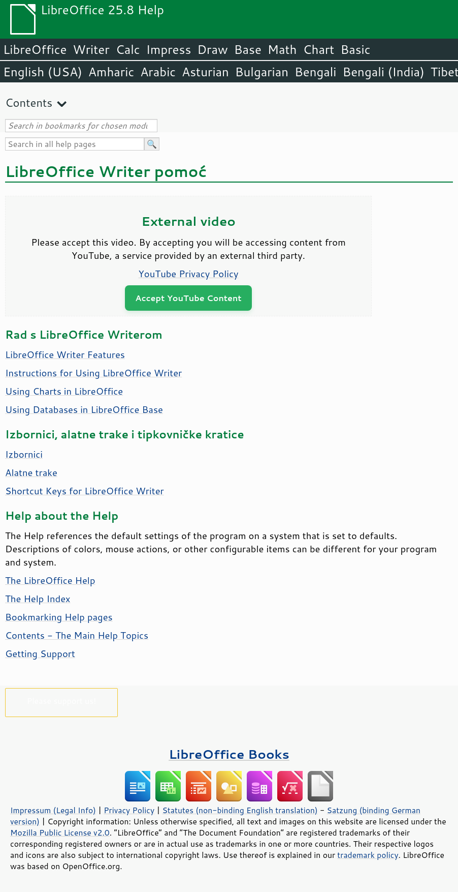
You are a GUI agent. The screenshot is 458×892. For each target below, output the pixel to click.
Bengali (315, 71)
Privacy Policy (129, 810)
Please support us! (61, 700)
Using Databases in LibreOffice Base (84, 409)
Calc (128, 49)
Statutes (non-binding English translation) (239, 810)
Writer (91, 49)
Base (247, 49)
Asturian (205, 71)
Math (282, 49)
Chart (318, 49)
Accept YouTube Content (188, 298)
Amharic (111, 71)
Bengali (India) (383, 71)
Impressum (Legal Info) (53, 810)
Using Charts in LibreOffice (64, 391)
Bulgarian (261, 71)
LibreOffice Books (229, 754)
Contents (28, 102)
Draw (212, 49)
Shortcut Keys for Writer (84, 490)
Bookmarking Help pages (59, 616)
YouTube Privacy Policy (189, 273)
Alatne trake (31, 472)
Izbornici (24, 454)
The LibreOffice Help (50, 580)
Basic (355, 49)
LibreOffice (35, 49)
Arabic (158, 71)
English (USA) (42, 71)
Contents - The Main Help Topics (76, 635)
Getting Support (40, 653)
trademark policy (367, 854)
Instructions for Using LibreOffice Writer (93, 372)
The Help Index (38, 598)
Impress (168, 49)
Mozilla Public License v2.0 (60, 832)
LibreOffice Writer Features (65, 354)
